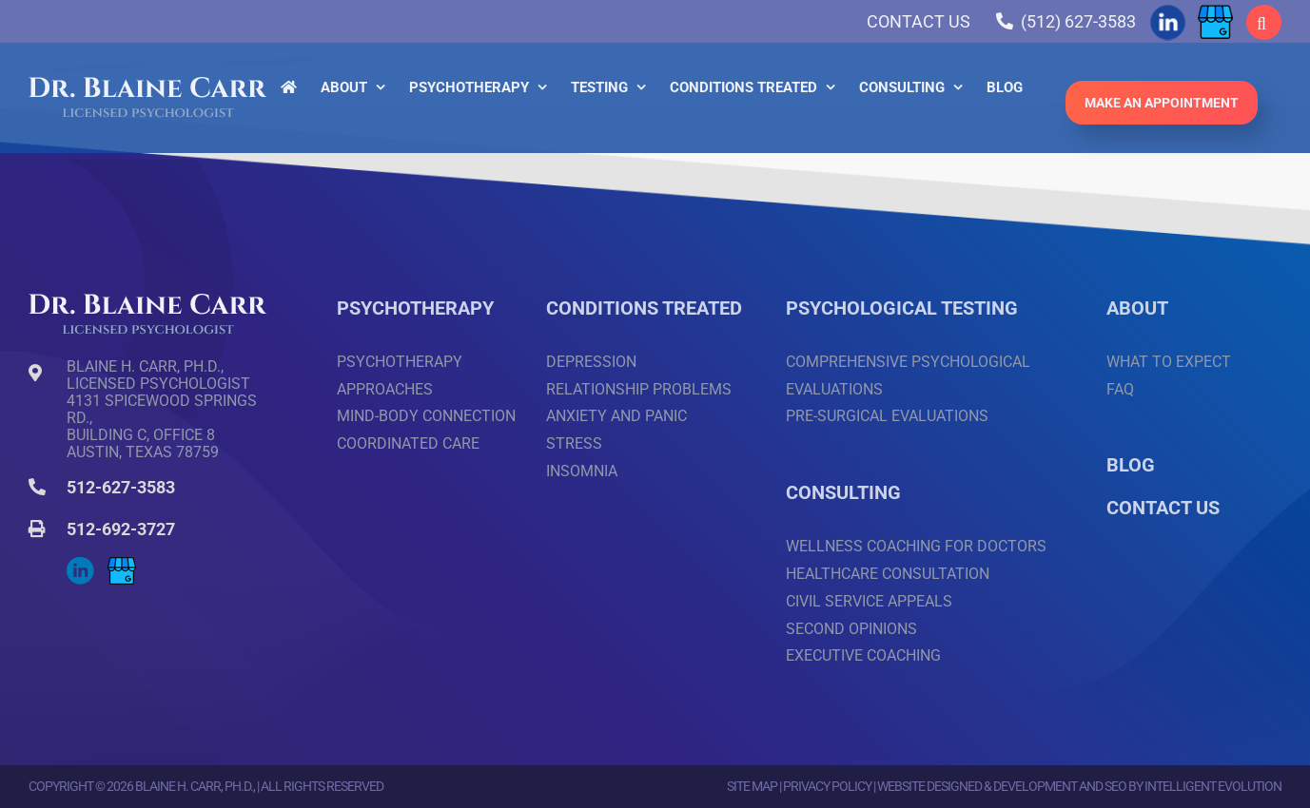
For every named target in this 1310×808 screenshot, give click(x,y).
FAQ (1120, 389)
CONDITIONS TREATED (644, 308)
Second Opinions (851, 629)
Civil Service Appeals (869, 601)
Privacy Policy (827, 786)
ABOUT (1137, 308)
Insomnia (581, 471)
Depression (591, 362)
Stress (574, 443)
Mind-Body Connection (426, 416)
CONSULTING (843, 492)
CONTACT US (1163, 507)
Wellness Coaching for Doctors (916, 546)
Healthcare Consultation (887, 574)
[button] (1263, 22)
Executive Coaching (863, 655)
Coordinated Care (408, 443)
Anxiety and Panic (616, 416)
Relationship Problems (639, 389)
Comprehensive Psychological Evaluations (908, 375)
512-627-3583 (121, 487)
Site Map (752, 786)
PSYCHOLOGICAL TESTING (902, 308)
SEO (1115, 786)
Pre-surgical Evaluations (887, 416)
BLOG (1130, 464)
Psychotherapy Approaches (399, 375)
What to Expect (1168, 362)
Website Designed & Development (977, 786)
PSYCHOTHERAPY (415, 308)
